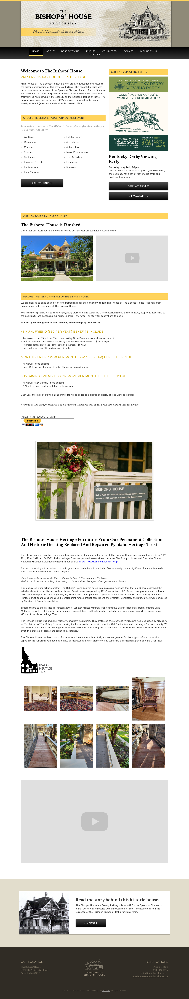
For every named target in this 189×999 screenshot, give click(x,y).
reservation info (42, 183)
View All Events (138, 195)
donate (128, 51)
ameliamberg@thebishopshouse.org (150, 976)
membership (148, 51)
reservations (70, 51)
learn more (91, 923)
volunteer (109, 51)
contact (94, 54)
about (50, 51)
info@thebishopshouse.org (154, 973)
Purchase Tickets (138, 186)
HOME (36, 51)
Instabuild (106, 990)
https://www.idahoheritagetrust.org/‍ (98, 561)
